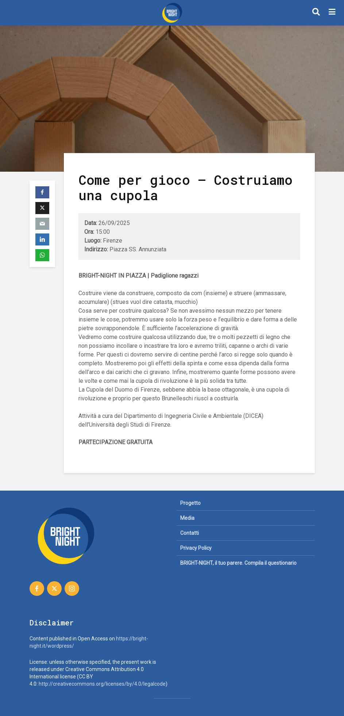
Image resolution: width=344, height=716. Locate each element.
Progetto (190, 503)
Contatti (189, 533)
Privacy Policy (196, 548)
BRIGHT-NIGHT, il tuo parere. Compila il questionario (238, 563)
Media (187, 518)
